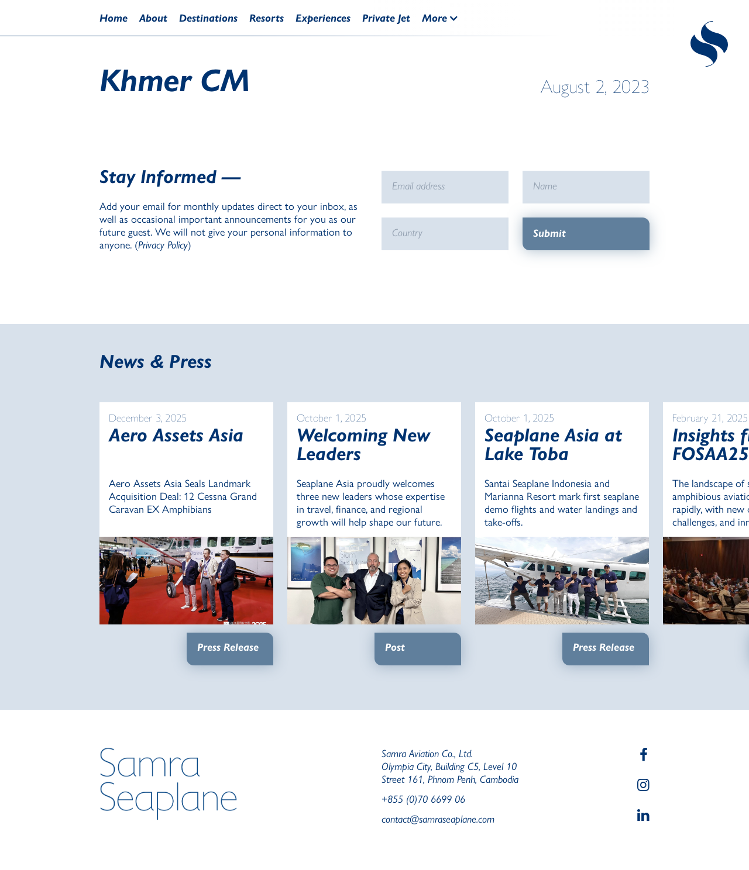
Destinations (208, 18)
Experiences (323, 18)
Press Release (228, 647)
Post (395, 647)
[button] (446, 18)
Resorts (266, 18)
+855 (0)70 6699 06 (423, 799)
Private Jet (386, 18)
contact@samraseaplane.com (438, 819)
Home (113, 18)
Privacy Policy (163, 245)
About (153, 18)
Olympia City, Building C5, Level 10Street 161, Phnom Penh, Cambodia (450, 772)
